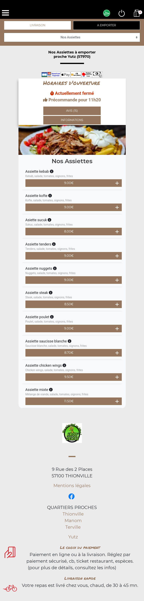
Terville (73, 527)
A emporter (106, 25)
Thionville (73, 514)
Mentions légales (72, 485)
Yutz (73, 537)
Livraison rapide (80, 578)
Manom (73, 520)
